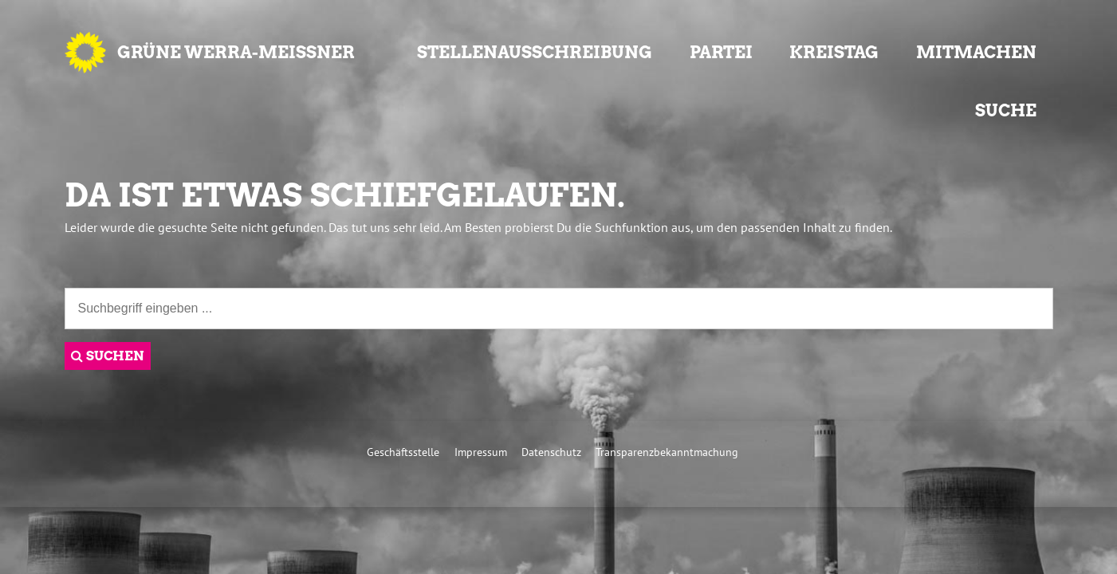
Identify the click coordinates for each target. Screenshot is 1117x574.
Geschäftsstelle (403, 451)
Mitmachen (976, 52)
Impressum (480, 451)
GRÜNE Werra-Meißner (236, 52)
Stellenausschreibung (534, 52)
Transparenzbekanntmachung (667, 451)
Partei (721, 52)
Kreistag (834, 52)
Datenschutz (551, 451)
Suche (1005, 110)
